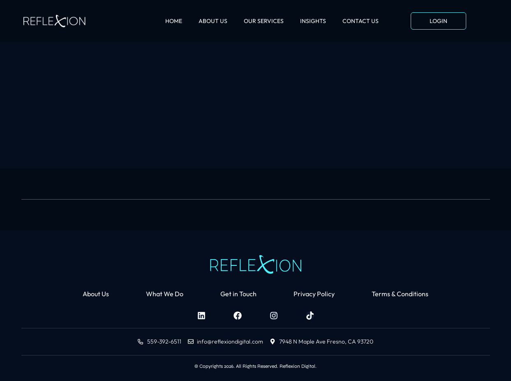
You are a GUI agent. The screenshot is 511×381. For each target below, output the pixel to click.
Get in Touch (238, 294)
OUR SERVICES (264, 21)
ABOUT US (213, 21)
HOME (173, 21)
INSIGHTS (313, 21)
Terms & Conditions (400, 294)
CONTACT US (360, 21)
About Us (96, 294)
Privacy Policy (314, 294)
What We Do (164, 294)
